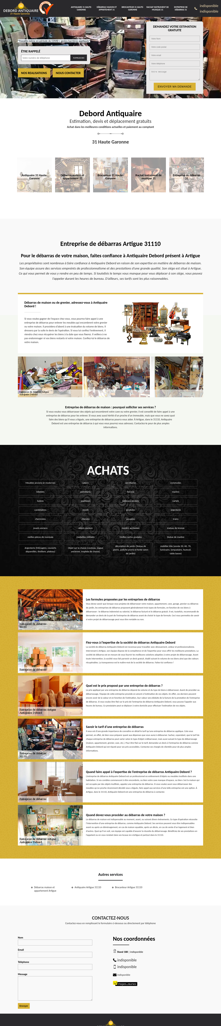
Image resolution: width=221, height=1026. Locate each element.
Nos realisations (34, 73)
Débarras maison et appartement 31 (107, 8)
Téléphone (55, 965)
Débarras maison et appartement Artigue (45, 889)
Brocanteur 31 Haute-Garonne (133, 8)
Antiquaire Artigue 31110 (88, 887)
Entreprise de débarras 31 (181, 8)
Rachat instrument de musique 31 (157, 8)
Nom (55, 940)
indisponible (209, 5)
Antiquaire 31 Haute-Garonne (81, 8)
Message (55, 987)
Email (55, 953)
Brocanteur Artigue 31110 (128, 887)
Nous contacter (68, 73)
